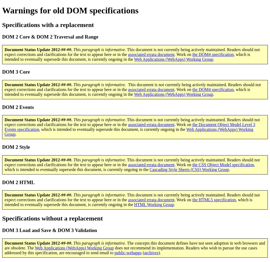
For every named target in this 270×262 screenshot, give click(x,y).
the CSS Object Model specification (223, 164)
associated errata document (151, 54)
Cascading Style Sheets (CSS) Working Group (189, 169)
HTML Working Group (154, 204)
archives (151, 252)
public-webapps (128, 252)
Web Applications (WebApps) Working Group (173, 59)
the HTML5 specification (214, 200)
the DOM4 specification (213, 54)
